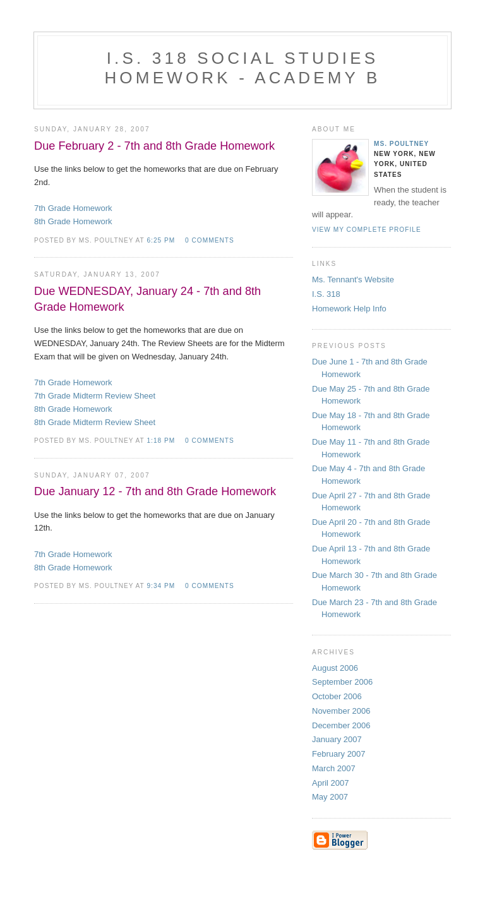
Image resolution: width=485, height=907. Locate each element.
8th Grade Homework (73, 221)
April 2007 (330, 783)
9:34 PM (161, 585)
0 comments (209, 240)
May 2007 (330, 797)
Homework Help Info (349, 308)
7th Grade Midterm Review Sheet (94, 395)
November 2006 (341, 711)
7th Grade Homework (73, 208)
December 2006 (341, 725)
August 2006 (335, 668)
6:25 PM (161, 240)
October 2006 (337, 696)
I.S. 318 (326, 294)
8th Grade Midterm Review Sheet (94, 422)
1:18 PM (161, 440)
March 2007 (334, 768)
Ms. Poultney (401, 143)
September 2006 (342, 682)
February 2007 (339, 754)
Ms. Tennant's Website (353, 279)
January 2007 (337, 739)
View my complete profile (366, 229)
